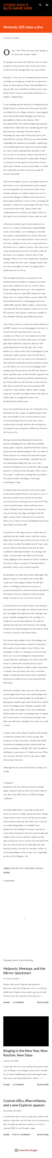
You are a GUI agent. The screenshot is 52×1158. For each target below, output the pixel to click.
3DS (13, 868)
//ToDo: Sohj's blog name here (17, 6)
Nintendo (30, 868)
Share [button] (6, 872)
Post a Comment (21, 1134)
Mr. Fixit (20, 868)
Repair (39, 868)
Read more (43, 1002)
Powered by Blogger (26, 1150)
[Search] (40, 5)
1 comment (18, 1002)
